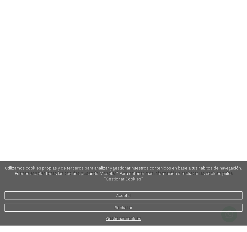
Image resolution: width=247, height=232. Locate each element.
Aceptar (123, 195)
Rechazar (123, 207)
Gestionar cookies (123, 218)
